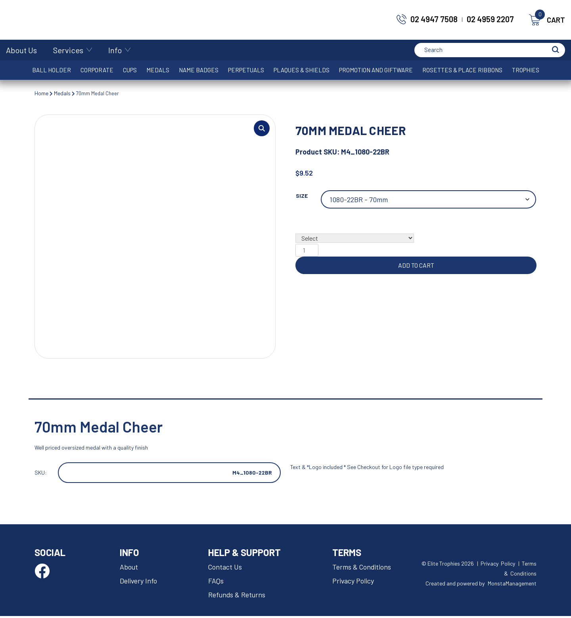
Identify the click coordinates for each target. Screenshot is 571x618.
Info (115, 50)
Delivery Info (139, 583)
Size (302, 196)
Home (41, 93)
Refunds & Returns (238, 597)
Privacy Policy (354, 583)
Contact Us (226, 570)
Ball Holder (51, 69)
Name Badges (198, 69)
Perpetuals (246, 69)
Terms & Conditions (363, 570)
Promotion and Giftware (376, 69)
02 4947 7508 (434, 19)
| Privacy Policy (496, 565)
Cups (130, 69)
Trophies (525, 69)
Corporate (96, 69)
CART (547, 20)
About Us (21, 50)
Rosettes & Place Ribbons (462, 69)
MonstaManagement (512, 585)
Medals (157, 69)
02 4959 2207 (490, 19)
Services (68, 50)
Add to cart (416, 266)
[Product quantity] (306, 251)
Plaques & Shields (302, 69)
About (129, 570)
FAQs (216, 583)
